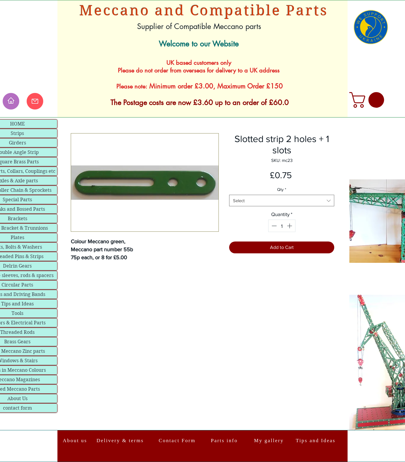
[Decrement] (273, 226)
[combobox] (281, 200)
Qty (281, 189)
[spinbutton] (282, 226)
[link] (368, 100)
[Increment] (290, 226)
